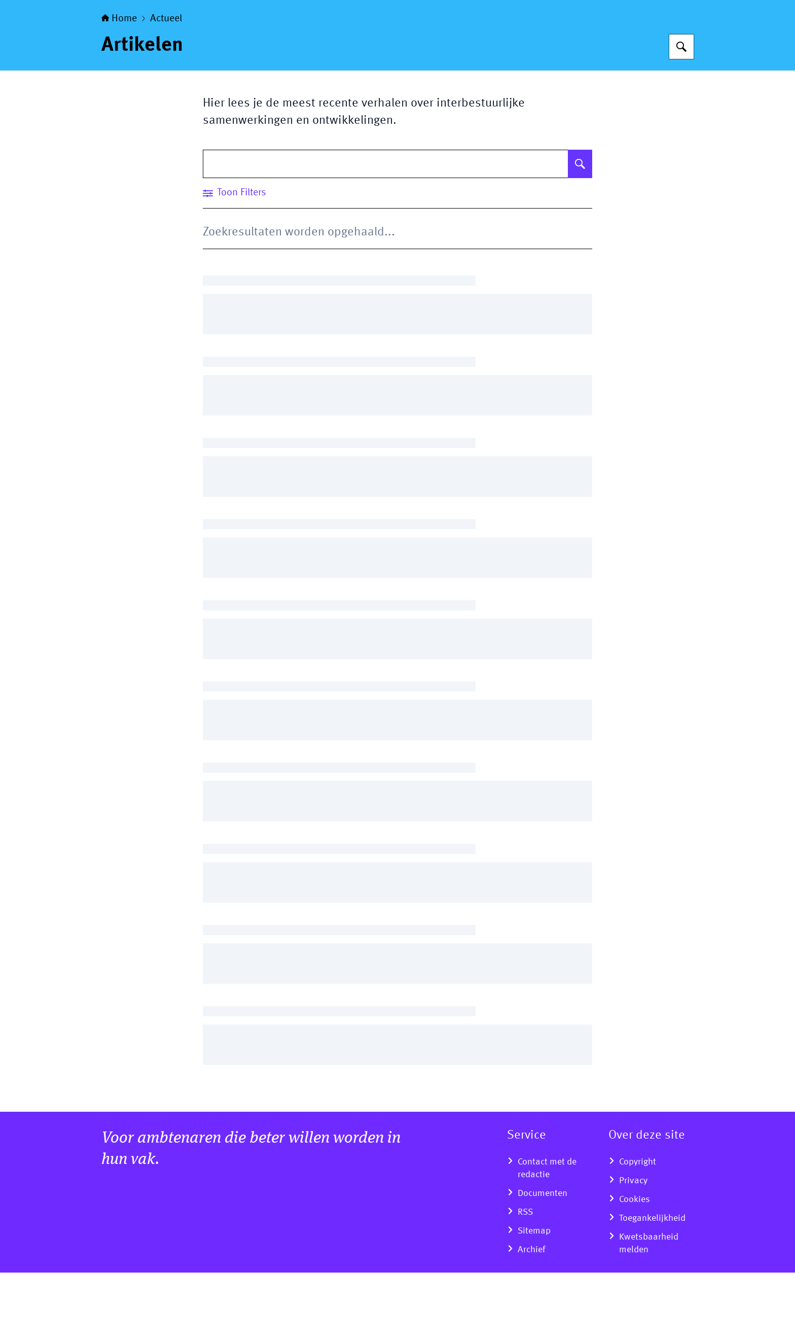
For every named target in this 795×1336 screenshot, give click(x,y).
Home (119, 82)
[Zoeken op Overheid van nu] (681, 110)
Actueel (166, 82)
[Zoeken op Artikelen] (580, 227)
